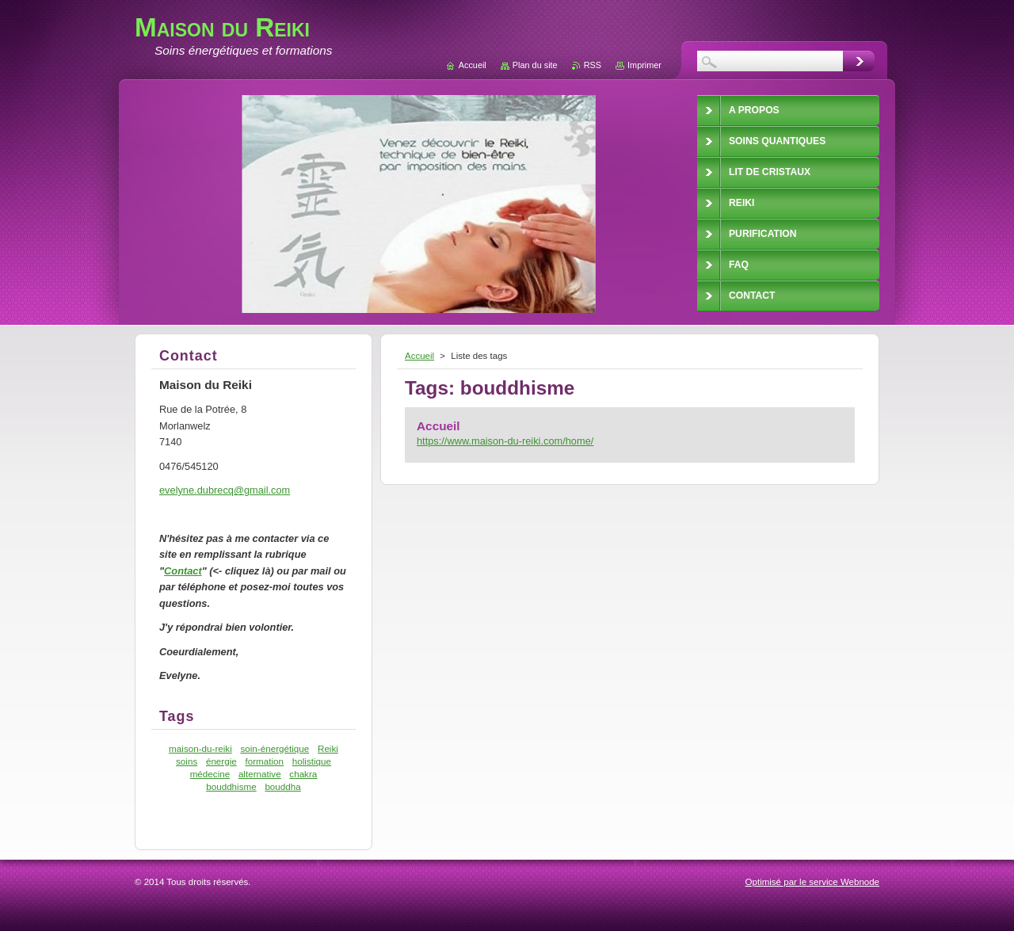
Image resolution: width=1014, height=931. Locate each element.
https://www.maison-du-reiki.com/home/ (505, 441)
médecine (210, 774)
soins (186, 761)
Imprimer (644, 65)
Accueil (419, 356)
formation (264, 761)
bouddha (282, 786)
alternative (259, 774)
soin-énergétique (274, 748)
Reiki (328, 748)
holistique (311, 761)
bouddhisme (231, 786)
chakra (303, 774)
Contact (183, 571)
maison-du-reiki (200, 748)
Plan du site (535, 65)
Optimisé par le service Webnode (812, 882)
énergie (221, 761)
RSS (592, 65)
